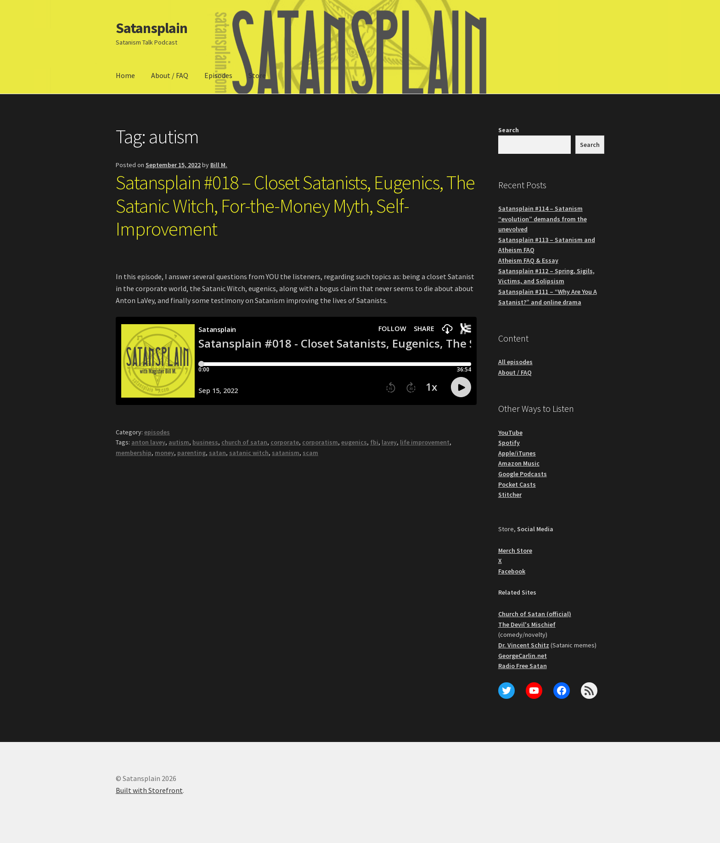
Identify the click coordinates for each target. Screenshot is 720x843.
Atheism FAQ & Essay (528, 260)
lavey (389, 442)
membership (134, 453)
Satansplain (151, 28)
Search (508, 130)
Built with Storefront (149, 790)
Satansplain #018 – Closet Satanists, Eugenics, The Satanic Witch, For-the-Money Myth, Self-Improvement (295, 205)
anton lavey (148, 442)
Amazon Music (519, 463)
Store (257, 75)
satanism (285, 453)
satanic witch (249, 453)
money (164, 453)
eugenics (354, 442)
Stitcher (510, 494)
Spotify (509, 442)
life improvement (425, 442)
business (205, 442)
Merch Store (515, 550)
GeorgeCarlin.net (522, 656)
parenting (191, 453)
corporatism (320, 442)
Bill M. (218, 165)
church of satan (244, 442)
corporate (284, 442)
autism (179, 442)
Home (125, 75)
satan (217, 453)
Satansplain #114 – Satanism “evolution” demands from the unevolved (542, 218)
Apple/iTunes (517, 453)
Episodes (218, 75)
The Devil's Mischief (527, 624)
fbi (374, 442)
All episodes (515, 362)
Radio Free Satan (522, 666)
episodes (157, 432)
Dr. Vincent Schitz (523, 645)
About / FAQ (169, 75)
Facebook (511, 571)
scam (310, 453)
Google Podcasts (522, 474)
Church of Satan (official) (534, 614)
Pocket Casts (517, 484)
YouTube (510, 432)
